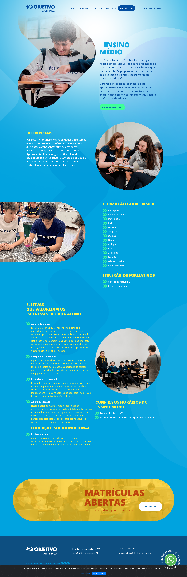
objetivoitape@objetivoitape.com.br (135, 553)
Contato (111, 8)
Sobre (74, 8)
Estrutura (97, 8)
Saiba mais (85, 574)
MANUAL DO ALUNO (112, 107)
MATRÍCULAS (126, 8)
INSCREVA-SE (150, 506)
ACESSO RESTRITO (152, 8)
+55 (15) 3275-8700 (127, 548)
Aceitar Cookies (99, 574)
